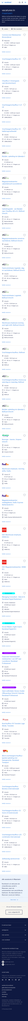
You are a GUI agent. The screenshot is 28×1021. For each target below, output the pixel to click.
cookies (4, 992)
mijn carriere (5, 935)
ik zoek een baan (6, 925)
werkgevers (5, 930)
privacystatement (7, 989)
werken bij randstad (7, 985)
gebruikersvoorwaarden (8, 987)
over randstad (6, 939)
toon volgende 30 (14, 912)
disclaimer (5, 994)
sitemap (4, 996)
